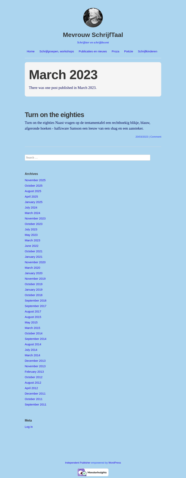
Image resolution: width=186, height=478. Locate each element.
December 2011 (35, 393)
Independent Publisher (77, 462)
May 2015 (31, 322)
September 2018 (35, 300)
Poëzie (128, 51)
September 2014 (35, 338)
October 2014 (34, 333)
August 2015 (33, 317)
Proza (115, 51)
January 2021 (34, 256)
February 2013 (34, 371)
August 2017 (33, 311)
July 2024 (31, 207)
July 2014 (31, 349)
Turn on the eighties (54, 114)
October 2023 (34, 224)
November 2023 (35, 218)
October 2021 (34, 251)
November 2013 (35, 366)
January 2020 (34, 273)
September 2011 (35, 404)
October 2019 (34, 284)
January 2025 (34, 202)
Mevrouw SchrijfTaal (93, 34)
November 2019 (35, 278)
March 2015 (32, 327)
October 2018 (34, 295)
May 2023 (31, 234)
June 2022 (31, 245)
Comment (155, 136)
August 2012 (33, 382)
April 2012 (31, 388)
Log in (29, 426)
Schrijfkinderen (147, 51)
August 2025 (33, 191)
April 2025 (31, 196)
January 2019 (34, 289)
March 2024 (32, 213)
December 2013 (35, 360)
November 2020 (35, 262)
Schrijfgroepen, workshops (56, 51)
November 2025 (35, 180)
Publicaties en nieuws (93, 51)
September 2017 (35, 306)
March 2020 (32, 267)
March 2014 (32, 355)
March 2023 (32, 240)
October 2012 (34, 377)
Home (31, 51)
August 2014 (33, 344)
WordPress (114, 462)
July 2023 (31, 229)
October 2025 (34, 185)
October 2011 (34, 399)
